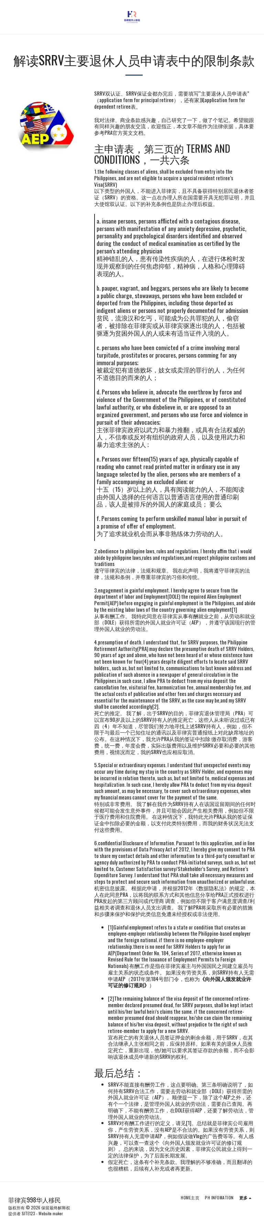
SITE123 (28, 1213)
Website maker (50, 1213)
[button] (7, 16)
